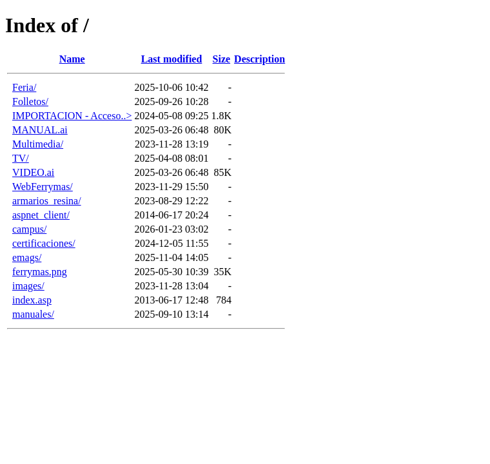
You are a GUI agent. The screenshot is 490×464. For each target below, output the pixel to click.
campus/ (29, 229)
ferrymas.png (39, 271)
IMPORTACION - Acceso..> (72, 115)
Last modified (171, 58)
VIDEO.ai (33, 172)
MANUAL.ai (40, 129)
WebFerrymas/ (42, 186)
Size (222, 58)
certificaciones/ (43, 243)
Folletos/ (30, 101)
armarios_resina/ (46, 200)
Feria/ (24, 87)
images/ (28, 285)
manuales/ (33, 314)
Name (72, 58)
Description (259, 58)
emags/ (26, 257)
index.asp (32, 300)
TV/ (20, 158)
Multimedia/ (37, 144)
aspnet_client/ (41, 214)
